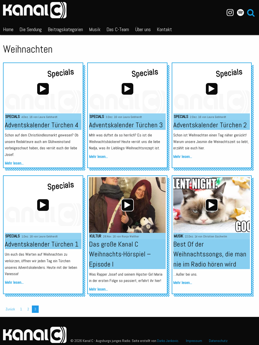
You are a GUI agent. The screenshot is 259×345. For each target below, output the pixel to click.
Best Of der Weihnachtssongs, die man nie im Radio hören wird (209, 254)
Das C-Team (117, 29)
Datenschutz (218, 340)
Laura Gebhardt (47, 117)
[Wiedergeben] (127, 205)
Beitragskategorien (65, 29)
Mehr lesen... (14, 163)
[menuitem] (8, 28)
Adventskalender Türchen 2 (210, 124)
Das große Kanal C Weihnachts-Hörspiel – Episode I (120, 254)
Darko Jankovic (167, 340)
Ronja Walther (130, 236)
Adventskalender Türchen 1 (41, 244)
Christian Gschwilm (215, 236)
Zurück (10, 309)
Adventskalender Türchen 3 (126, 124)
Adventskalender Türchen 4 (41, 124)
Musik (94, 29)
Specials (12, 116)
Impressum (194, 340)
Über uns (143, 29)
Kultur (95, 236)
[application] (127, 205)
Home (8, 29)
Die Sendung (30, 29)
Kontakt (164, 29)
